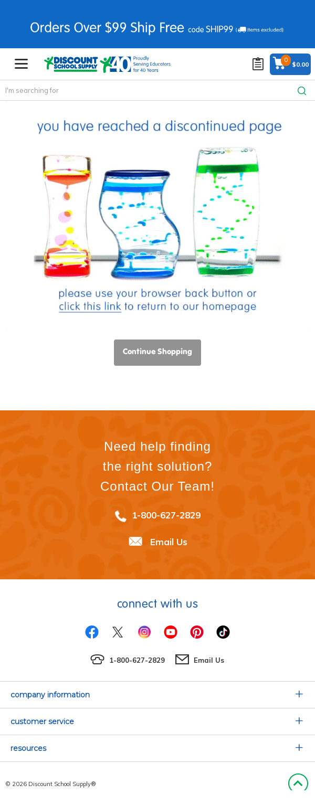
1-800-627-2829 (166, 515)
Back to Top (298, 783)
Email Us (168, 541)
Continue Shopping (157, 351)
